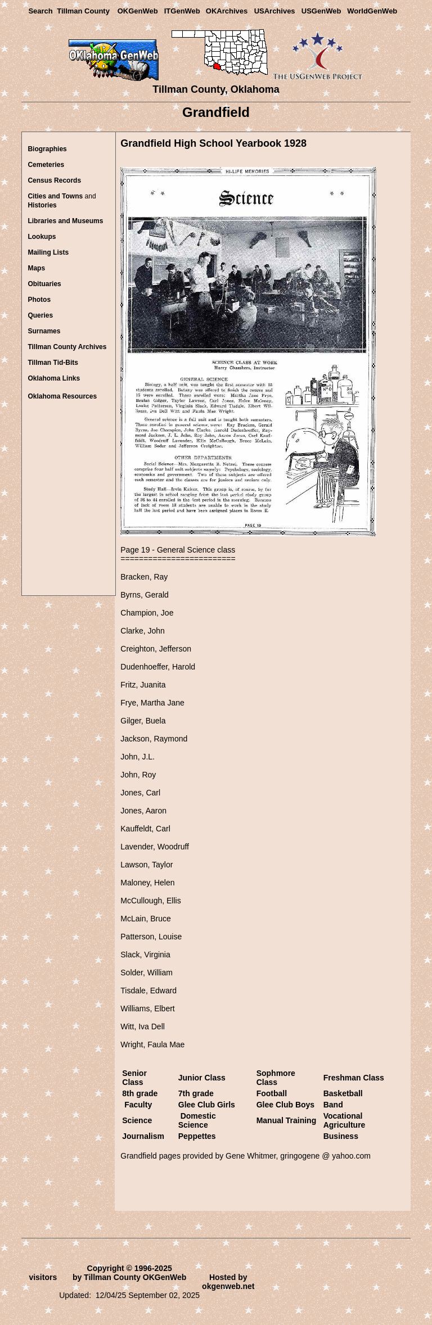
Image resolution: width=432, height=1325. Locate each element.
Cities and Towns (55, 196)
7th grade (196, 1093)
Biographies (47, 149)
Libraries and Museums (65, 221)
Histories (42, 205)
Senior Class (134, 1078)
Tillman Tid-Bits (53, 363)
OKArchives (227, 11)
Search (40, 11)
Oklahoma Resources (62, 396)
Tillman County (83, 11)
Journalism (143, 1136)
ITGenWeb (182, 11)
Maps (36, 268)
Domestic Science (197, 1120)
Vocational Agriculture (344, 1120)
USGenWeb (321, 11)
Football (271, 1093)
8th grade (141, 1093)
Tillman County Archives (67, 347)
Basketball (343, 1093)
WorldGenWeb (372, 11)
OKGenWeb (138, 11)
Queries (40, 315)
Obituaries (44, 284)
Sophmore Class (275, 1078)
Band (333, 1104)
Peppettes (197, 1136)
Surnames (44, 331)
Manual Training (286, 1120)
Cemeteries (46, 165)
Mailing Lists (48, 252)
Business (340, 1136)
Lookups (42, 237)
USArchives (274, 11)
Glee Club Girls (206, 1104)
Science (137, 1120)
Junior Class (202, 1077)
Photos (39, 300)
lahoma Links (54, 378)
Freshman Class (353, 1077)
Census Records (54, 180)
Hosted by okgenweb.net (228, 1282)
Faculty (138, 1104)
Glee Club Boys (285, 1104)
